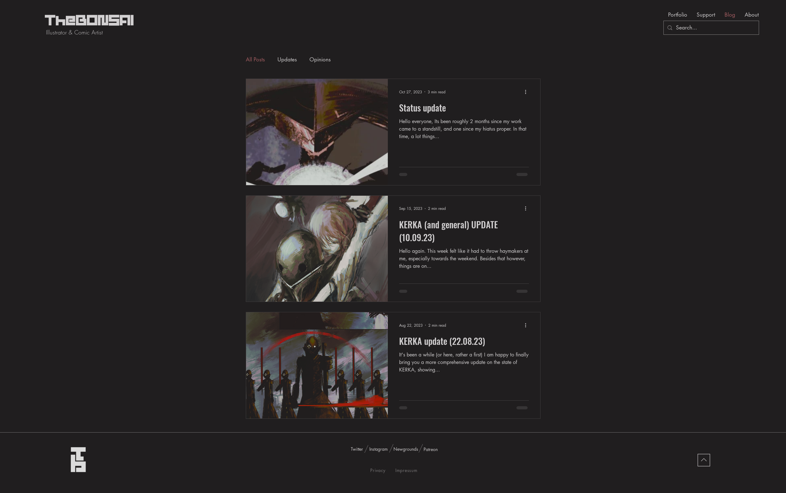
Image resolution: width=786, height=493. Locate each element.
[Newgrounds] (405, 449)
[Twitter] (357, 449)
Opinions (320, 59)
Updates (287, 59)
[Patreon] (430, 449)
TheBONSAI (89, 21)
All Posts (255, 59)
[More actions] (528, 92)
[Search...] (711, 27)
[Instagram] (378, 449)
